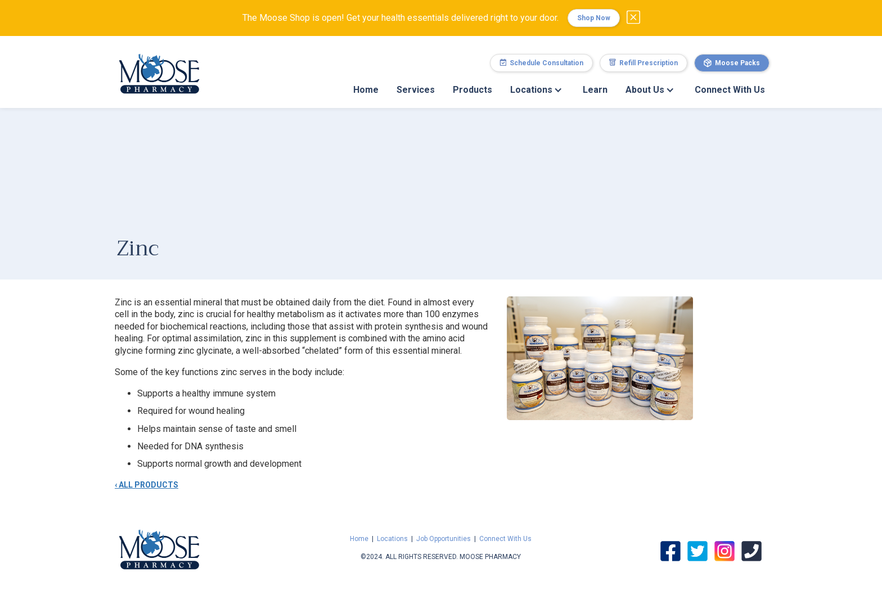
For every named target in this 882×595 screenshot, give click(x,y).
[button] (537, 90)
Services (416, 89)
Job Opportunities (443, 539)
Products (472, 89)
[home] (159, 68)
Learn (595, 89)
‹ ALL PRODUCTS (146, 484)
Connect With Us (730, 89)
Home (366, 89)
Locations (392, 539)
